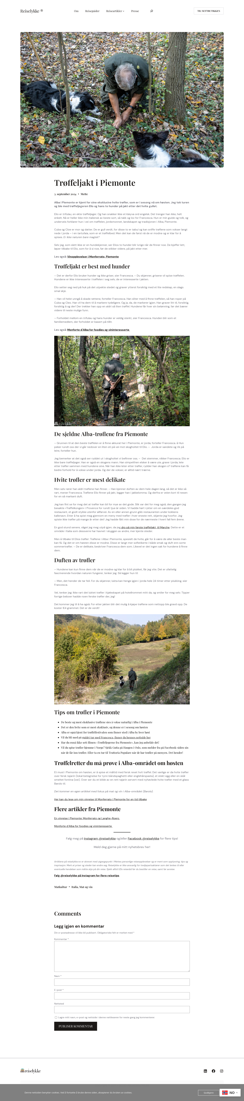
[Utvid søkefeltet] (152, 11)
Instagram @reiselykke (100, 839)
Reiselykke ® (31, 11)
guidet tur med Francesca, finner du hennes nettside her (116, 737)
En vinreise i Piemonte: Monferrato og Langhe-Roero (87, 818)
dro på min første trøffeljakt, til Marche (145, 527)
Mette (84, 194)
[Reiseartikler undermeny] (123, 11)
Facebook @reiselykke (143, 839)
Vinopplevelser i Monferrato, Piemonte (93, 256)
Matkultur (60, 887)
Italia (75, 887)
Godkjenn (209, 1092)
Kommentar (61, 939)
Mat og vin (86, 887)
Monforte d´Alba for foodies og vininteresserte (98, 330)
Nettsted (59, 1003)
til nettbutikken (208, 11)
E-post (59, 989)
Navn (58, 976)
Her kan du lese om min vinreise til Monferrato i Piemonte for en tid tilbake (100, 799)
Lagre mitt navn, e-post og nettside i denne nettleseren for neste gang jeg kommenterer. (106, 1017)
